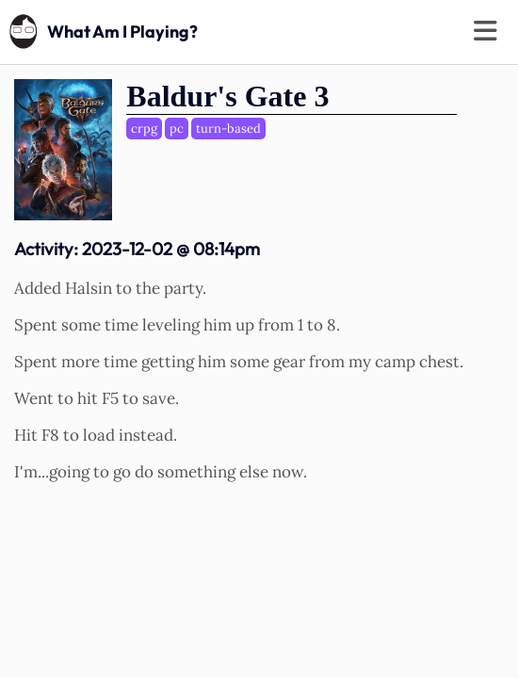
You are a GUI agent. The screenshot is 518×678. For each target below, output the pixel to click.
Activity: (137, 248)
